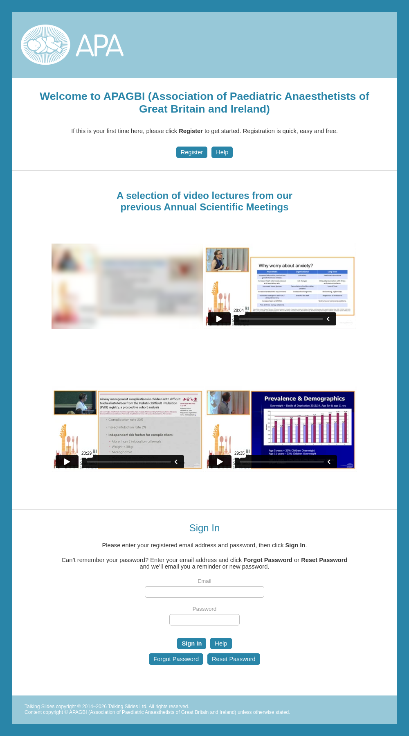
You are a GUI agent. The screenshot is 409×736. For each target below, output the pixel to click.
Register (192, 152)
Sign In (192, 643)
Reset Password (234, 659)
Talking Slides (39, 706)
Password (205, 609)
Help (222, 152)
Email (204, 581)
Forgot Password (176, 659)
